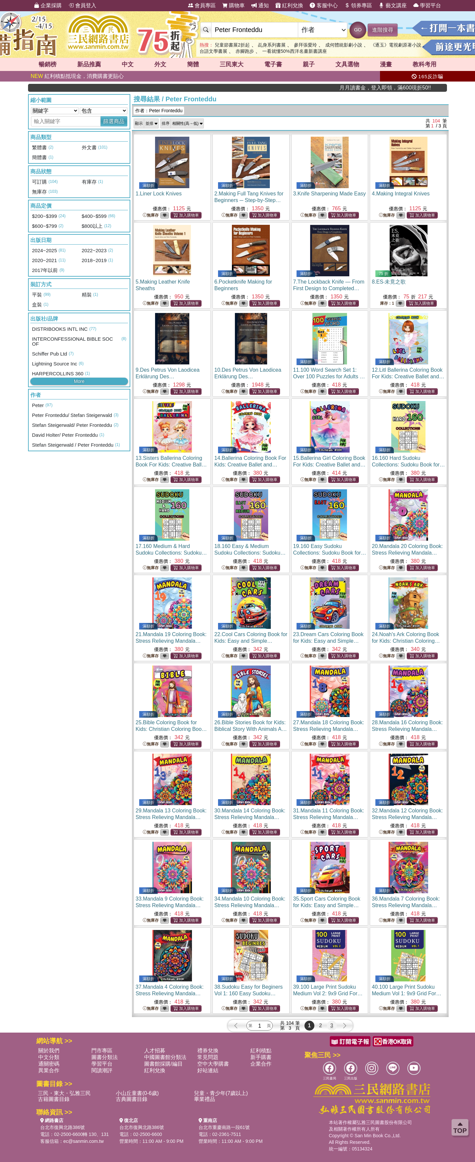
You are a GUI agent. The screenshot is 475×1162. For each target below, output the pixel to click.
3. (329, 193)
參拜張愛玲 (305, 45)
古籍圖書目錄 (54, 1099)
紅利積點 (260, 1050)
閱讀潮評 (101, 1070)
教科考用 (424, 64)
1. (159, 193)
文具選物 (347, 64)
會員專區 (202, 5)
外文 (160, 64)
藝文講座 (392, 5)
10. (247, 376)
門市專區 (101, 1050)
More (79, 381)
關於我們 (48, 1050)
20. (407, 552)
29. (171, 817)
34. (249, 905)
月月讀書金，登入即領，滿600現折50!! (415, 87)
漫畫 (386, 64)
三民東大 (231, 64)
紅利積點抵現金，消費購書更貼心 (77, 76)
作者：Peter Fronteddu (158, 110)
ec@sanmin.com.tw (83, 1141)
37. (170, 993)
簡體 (193, 64)
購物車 (233, 5)
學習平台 (427, 5)
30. (249, 817)
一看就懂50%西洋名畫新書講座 (294, 51)
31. (328, 817)
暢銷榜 (47, 64)
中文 (128, 64)
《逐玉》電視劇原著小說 (395, 45)
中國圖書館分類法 (165, 1057)
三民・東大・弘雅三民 (64, 1093)
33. (170, 905)
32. (407, 817)
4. (400, 193)
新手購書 (260, 1057)
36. (406, 905)
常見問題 (207, 1057)
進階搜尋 (382, 30)
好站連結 (207, 1070)
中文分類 (48, 1057)
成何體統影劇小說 (343, 45)
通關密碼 (48, 1064)
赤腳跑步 (245, 51)
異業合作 (48, 1070)
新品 (89, 64)
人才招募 (154, 1050)
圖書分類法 (104, 1057)
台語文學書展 (213, 51)
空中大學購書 (213, 1064)
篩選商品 (113, 121)
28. (407, 729)
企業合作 (260, 1064)
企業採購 (48, 5)
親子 (309, 64)
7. (328, 288)
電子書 (273, 64)
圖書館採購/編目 (163, 1064)
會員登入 (82, 5)
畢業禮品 (204, 1099)
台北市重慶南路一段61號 (224, 1127)
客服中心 (323, 5)
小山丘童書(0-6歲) (137, 1093)
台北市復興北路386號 (62, 1127)
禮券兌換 (207, 1050)
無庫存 (151, 215)
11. (329, 376)
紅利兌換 (289, 5)
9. (168, 376)
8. (389, 282)
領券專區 (358, 5)
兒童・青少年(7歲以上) (221, 1093)
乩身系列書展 (272, 45)
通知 (260, 5)
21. (171, 641)
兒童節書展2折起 (232, 45)
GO (358, 29)
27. (328, 729)
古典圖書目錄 (131, 1099)
